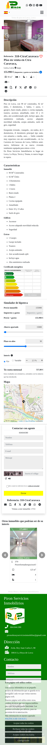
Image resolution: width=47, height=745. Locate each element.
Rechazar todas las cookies (23, 729)
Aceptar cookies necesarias (23, 735)
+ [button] (7, 388)
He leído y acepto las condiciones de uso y (22, 486)
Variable (18, 360)
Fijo (7, 361)
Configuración (23, 740)
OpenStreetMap (30, 421)
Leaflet (21, 421)
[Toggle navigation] (42, 12)
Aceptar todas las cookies (23, 723)
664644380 (23, 433)
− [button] (7, 391)
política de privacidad (33, 486)
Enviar (23, 493)
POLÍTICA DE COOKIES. (16, 719)
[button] (5, 555)
